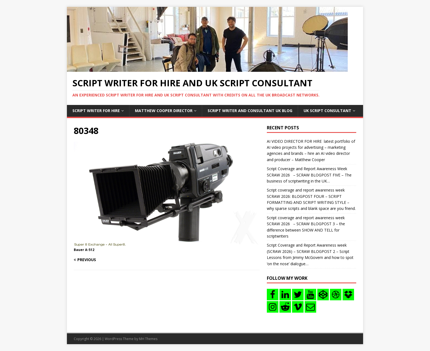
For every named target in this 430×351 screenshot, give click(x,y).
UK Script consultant (327, 110)
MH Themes (148, 338)
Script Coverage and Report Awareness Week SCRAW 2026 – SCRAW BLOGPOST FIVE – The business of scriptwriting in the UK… (309, 175)
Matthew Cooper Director (164, 110)
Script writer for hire (96, 110)
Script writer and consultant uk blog (250, 110)
